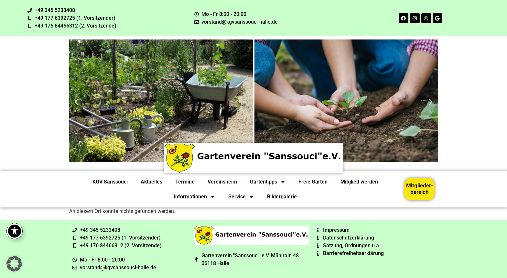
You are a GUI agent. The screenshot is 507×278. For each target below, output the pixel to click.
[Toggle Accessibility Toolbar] (14, 231)
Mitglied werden (359, 182)
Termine (185, 182)
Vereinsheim (222, 182)
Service (241, 197)
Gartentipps (268, 182)
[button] (76, 102)
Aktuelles (151, 182)
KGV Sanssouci (110, 182)
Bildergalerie (282, 197)
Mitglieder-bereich (419, 188)
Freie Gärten (313, 182)
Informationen (194, 197)
